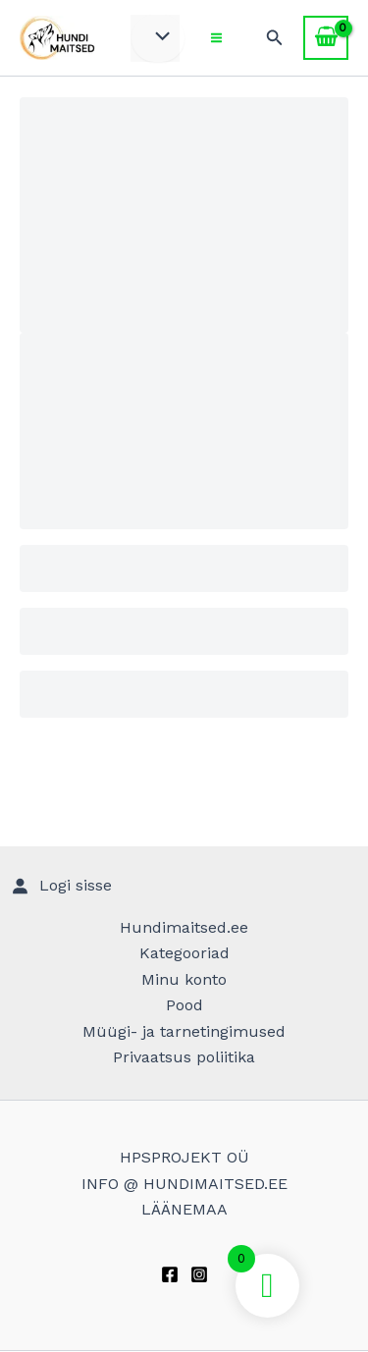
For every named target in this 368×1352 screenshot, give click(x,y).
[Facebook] (170, 1274)
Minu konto (184, 979)
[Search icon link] (275, 38)
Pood (184, 1005)
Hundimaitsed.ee (184, 927)
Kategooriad (184, 953)
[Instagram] (199, 1274)
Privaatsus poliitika (184, 1057)
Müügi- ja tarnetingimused (184, 1031)
